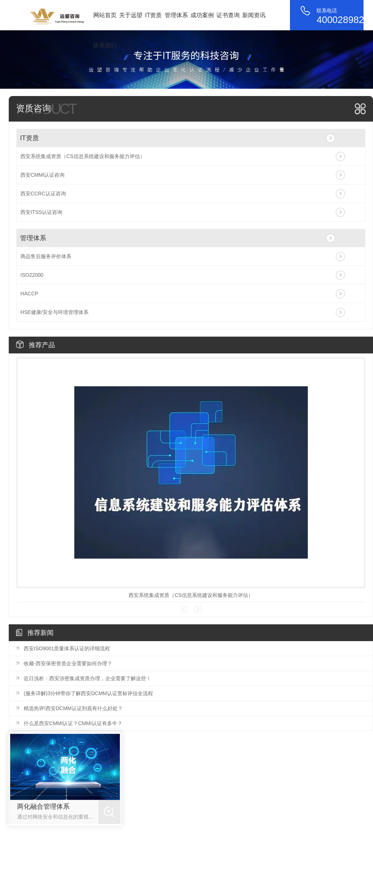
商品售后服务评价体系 (45, 256)
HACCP (29, 293)
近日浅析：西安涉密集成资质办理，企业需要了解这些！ (87, 678)
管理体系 (176, 15)
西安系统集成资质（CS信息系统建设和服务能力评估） (82, 156)
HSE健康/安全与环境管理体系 (54, 312)
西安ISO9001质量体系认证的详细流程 (67, 648)
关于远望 (130, 15)
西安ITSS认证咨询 (41, 212)
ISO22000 (31, 275)
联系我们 (105, 45)
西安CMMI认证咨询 (42, 175)
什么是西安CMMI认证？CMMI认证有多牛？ (73, 723)
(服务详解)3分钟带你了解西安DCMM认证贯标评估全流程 (88, 693)
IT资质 (153, 15)
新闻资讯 (254, 15)
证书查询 (228, 15)
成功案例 (202, 15)
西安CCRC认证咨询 (43, 193)
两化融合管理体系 (43, 806)
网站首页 (105, 15)
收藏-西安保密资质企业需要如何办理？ (68, 663)
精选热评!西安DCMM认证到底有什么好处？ (73, 708)
